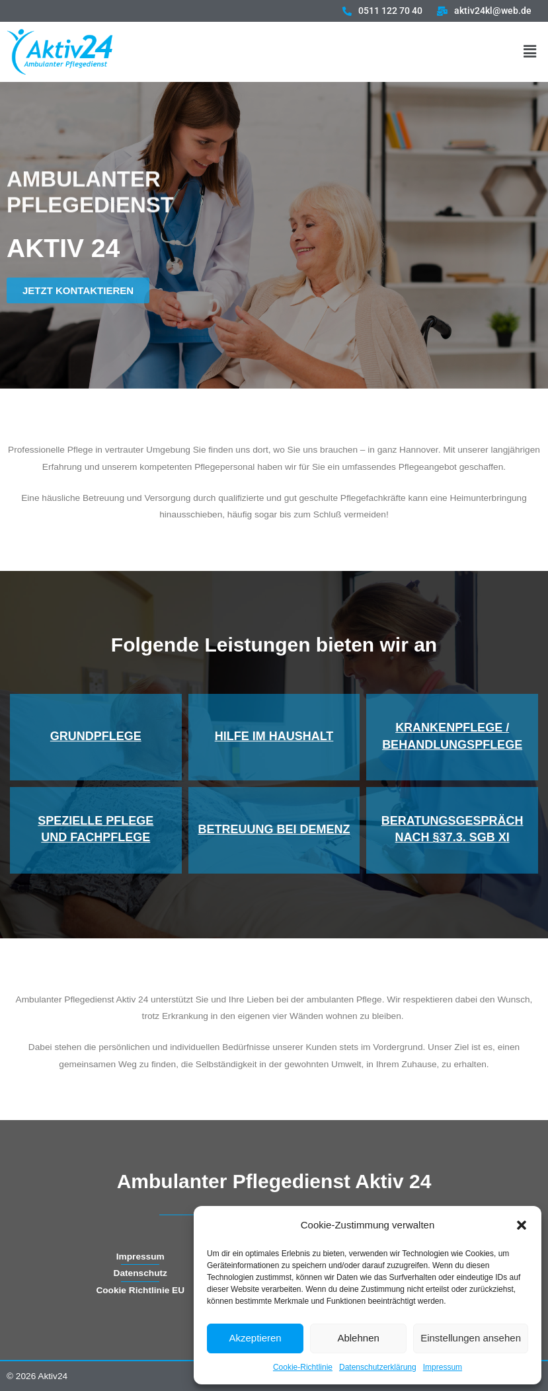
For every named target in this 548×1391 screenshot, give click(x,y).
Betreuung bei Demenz (274, 829)
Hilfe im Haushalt (274, 736)
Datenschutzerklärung (377, 1367)
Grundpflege (95, 736)
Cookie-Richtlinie (303, 1367)
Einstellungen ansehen (470, 1337)
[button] (521, 1225)
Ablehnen (358, 1337)
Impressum (442, 1367)
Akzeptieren (255, 1337)
